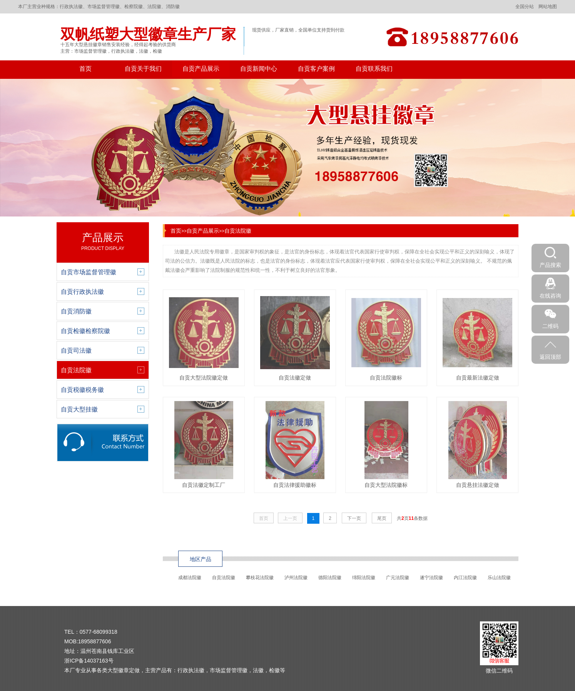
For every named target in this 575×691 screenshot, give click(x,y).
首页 (85, 68)
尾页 (381, 518)
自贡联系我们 (374, 68)
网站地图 (547, 6)
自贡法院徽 (237, 231)
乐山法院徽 (499, 577)
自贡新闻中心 (258, 68)
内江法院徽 (465, 577)
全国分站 (524, 6)
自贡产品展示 (200, 68)
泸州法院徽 (296, 577)
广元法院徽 (397, 577)
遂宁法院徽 (431, 577)
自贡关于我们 (143, 68)
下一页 (354, 518)
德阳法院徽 (329, 577)
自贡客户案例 (316, 68)
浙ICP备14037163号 (89, 661)
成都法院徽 (189, 577)
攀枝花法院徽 (260, 577)
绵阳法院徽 (363, 577)
